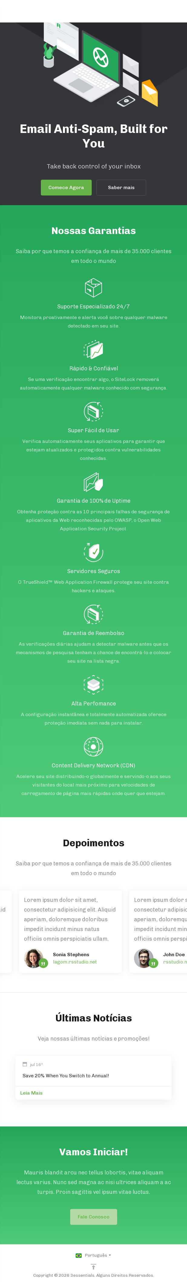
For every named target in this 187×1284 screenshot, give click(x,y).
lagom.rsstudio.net (75, 962)
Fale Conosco (94, 1217)
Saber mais (120, 187)
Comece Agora (66, 187)
